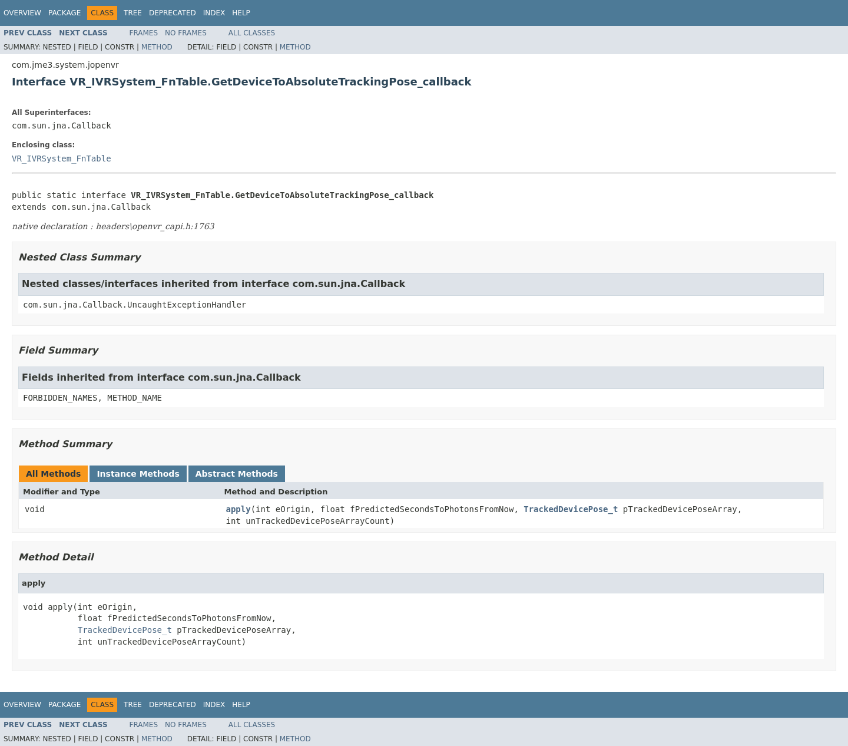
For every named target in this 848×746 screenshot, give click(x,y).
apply (238, 509)
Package (64, 13)
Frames (144, 33)
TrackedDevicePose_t (571, 509)
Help (241, 13)
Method (157, 47)
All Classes (251, 33)
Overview (22, 13)
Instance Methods (138, 473)
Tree (133, 13)
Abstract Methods (237, 473)
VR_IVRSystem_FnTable (61, 158)
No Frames (186, 33)
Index (214, 13)
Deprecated (172, 13)
